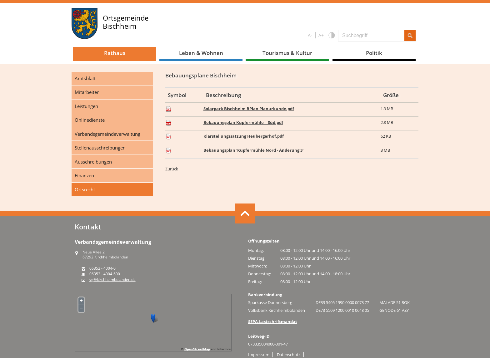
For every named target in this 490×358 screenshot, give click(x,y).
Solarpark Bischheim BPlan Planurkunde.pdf (248, 108)
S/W (331, 35)
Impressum (258, 354)
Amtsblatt (85, 78)
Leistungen (86, 106)
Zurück (171, 169)
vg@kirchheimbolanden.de (112, 280)
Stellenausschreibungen (100, 148)
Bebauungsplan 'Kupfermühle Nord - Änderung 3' (253, 150)
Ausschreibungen (93, 162)
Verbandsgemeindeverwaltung (107, 134)
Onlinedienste (90, 120)
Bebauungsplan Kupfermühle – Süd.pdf (243, 122)
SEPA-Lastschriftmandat (272, 321)
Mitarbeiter (87, 92)
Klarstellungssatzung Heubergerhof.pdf (243, 136)
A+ (321, 35)
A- (310, 35)
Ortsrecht (85, 189)
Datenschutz (288, 354)
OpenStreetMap (197, 349)
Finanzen (84, 175)
